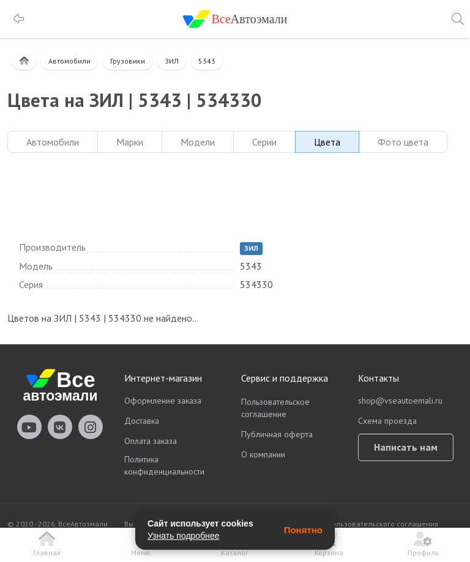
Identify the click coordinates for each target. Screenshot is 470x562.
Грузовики (127, 60)
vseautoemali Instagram (90, 427)
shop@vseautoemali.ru (400, 400)
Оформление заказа (162, 400)
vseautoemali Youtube (29, 427)
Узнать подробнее (183, 536)
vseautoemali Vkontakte (60, 427)
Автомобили (69, 60)
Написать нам (406, 447)
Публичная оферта (277, 434)
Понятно (303, 530)
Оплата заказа (150, 440)
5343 (206, 60)
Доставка (141, 420)
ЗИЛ (172, 60)
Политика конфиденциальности (164, 465)
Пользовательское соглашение (275, 408)
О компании (263, 454)
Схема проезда (387, 420)
